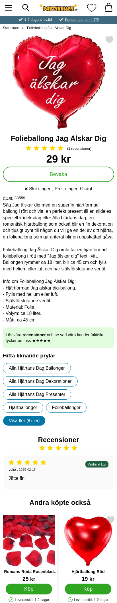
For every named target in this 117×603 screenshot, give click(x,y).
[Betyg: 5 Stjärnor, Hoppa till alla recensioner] (58, 148)
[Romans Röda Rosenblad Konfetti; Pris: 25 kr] (29, 549)
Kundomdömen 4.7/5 (82, 19)
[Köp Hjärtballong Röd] (88, 589)
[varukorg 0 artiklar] (108, 7)
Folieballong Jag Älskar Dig (48, 28)
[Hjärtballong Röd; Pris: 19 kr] (88, 549)
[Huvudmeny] (8, 8)
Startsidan (11, 28)
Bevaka (58, 174)
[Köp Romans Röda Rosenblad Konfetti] (29, 589)
